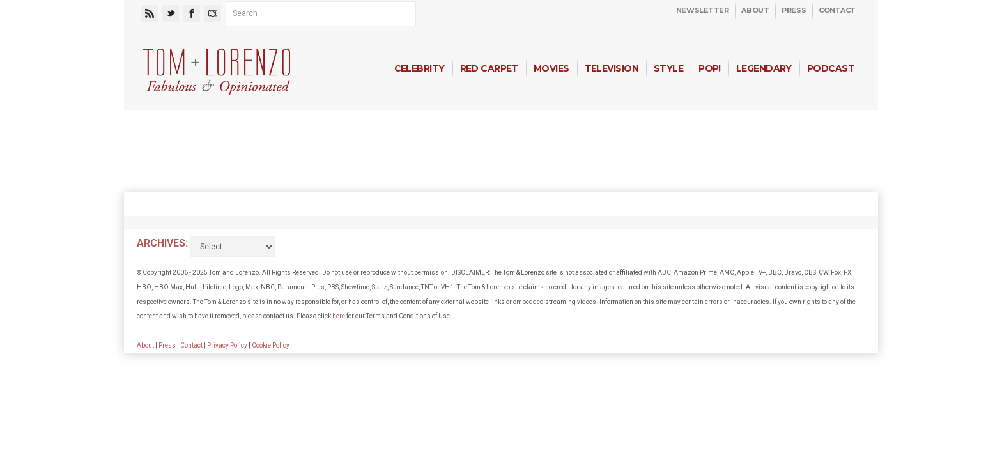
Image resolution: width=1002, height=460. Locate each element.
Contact (837, 10)
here (338, 315)
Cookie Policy (270, 345)
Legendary (764, 68)
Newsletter (702, 10)
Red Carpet (489, 68)
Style (668, 68)
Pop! (709, 68)
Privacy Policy (227, 345)
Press (794, 10)
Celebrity (419, 68)
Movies (551, 68)
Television (611, 68)
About (755, 10)
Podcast (830, 68)
